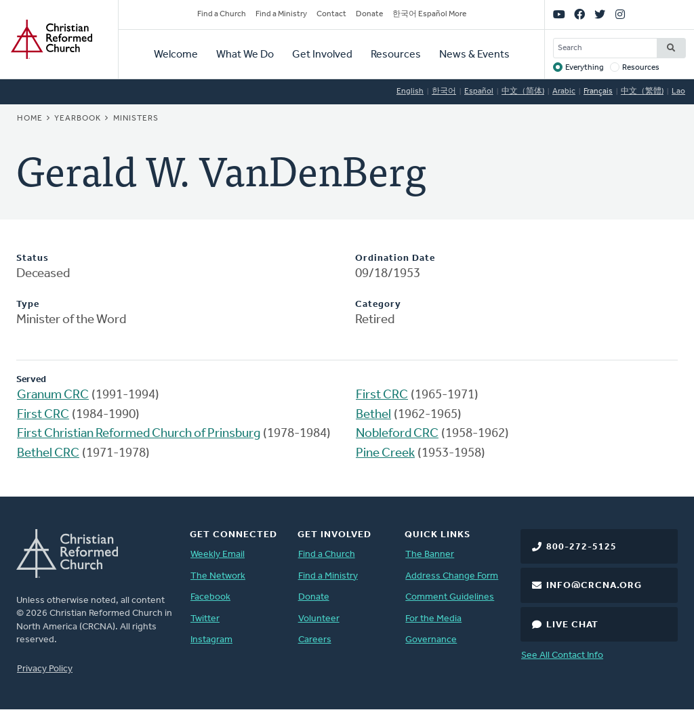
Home (30, 118)
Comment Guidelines (449, 597)
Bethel (373, 415)
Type (27, 304)
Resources (396, 54)
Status (32, 258)
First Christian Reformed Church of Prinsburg (138, 433)
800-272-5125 (581, 547)
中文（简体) (523, 91)
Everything (584, 68)
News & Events (474, 54)
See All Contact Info (562, 655)
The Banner (429, 554)
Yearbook (77, 118)
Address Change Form (451, 576)
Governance (431, 640)
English (410, 91)
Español (478, 91)
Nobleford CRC (397, 433)
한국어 (444, 91)
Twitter (205, 619)
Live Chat (572, 625)
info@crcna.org (594, 586)
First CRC (43, 415)
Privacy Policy (45, 669)
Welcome (176, 54)
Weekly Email (217, 554)
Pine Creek (385, 453)
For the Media (433, 619)
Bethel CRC (48, 453)
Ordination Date (395, 258)
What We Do (245, 54)
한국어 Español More (429, 14)
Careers (314, 640)
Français (598, 91)
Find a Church (221, 14)
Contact (331, 14)
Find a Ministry (281, 14)
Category (378, 304)
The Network (217, 576)
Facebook (210, 597)
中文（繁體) (642, 91)
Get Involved (322, 54)
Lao (678, 91)
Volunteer (319, 619)
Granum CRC (53, 395)
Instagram (211, 640)
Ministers (136, 118)
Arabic (563, 91)
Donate (369, 14)
